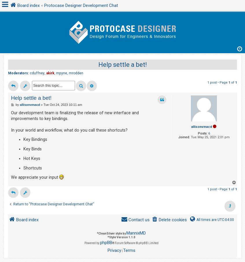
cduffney (37, 73)
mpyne (61, 73)
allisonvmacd (201, 127)
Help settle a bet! (122, 64)
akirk (50, 73)
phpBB (106, 242)
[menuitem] (169, 220)
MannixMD (136, 233)
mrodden (76, 73)
